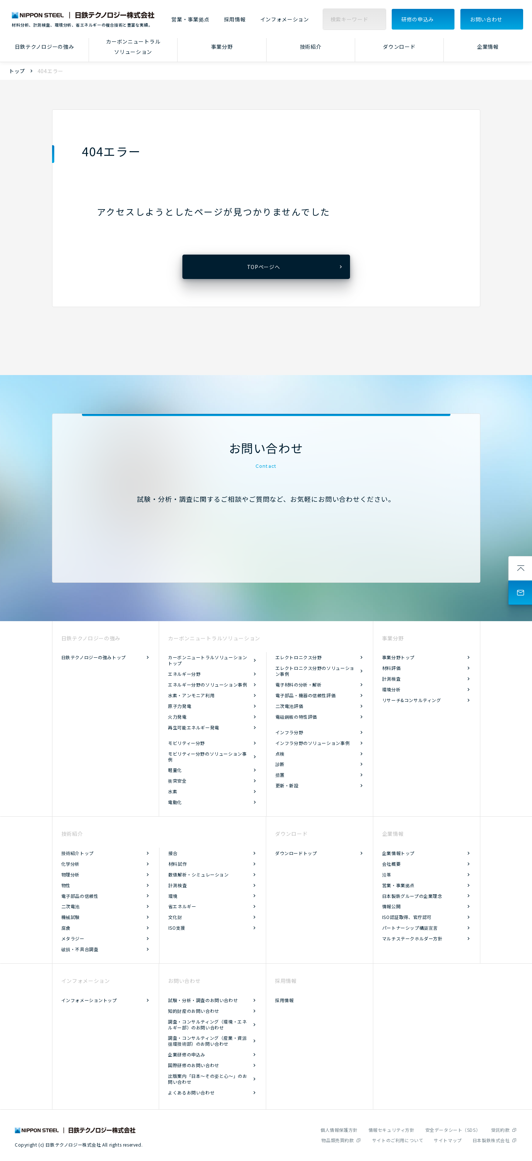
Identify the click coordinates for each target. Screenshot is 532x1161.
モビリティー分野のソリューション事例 (207, 756)
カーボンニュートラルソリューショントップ (207, 660)
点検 (280, 753)
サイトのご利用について (397, 1140)
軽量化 (175, 770)
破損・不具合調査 (80, 949)
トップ (17, 71)
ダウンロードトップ (296, 853)
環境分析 (391, 689)
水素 (172, 791)
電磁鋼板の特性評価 (296, 717)
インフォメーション (284, 19)
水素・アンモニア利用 (191, 695)
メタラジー (73, 938)
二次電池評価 (289, 706)
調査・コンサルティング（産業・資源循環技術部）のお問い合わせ (207, 1041)
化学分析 (70, 864)
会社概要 (391, 864)
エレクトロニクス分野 (298, 657)
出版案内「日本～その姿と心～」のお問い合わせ (207, 1079)
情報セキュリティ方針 (391, 1130)
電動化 (175, 802)
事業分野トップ (398, 657)
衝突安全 (177, 780)
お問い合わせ (486, 19)
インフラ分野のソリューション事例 (312, 743)
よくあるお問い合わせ (191, 1092)
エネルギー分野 (184, 674)
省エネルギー (182, 906)
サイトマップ (448, 1140)
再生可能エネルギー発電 (193, 727)
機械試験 (70, 917)
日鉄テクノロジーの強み (44, 46)
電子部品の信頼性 (80, 896)
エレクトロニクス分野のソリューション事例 (314, 671)
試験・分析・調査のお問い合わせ (203, 1000)
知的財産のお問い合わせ (193, 1011)
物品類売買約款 (337, 1140)
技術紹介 (311, 46)
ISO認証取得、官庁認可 (407, 917)
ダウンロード (399, 46)
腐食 (66, 928)
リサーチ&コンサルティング (411, 700)
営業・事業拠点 (190, 19)
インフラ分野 (289, 732)
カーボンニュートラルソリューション (133, 46)
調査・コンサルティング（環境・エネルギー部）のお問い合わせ (207, 1024)
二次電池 (70, 906)
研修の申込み (417, 19)
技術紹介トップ (77, 853)
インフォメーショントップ (89, 1000)
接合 (173, 853)
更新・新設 (287, 785)
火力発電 (177, 717)
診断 (280, 764)
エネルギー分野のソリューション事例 (207, 684)
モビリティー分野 (186, 743)
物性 (66, 885)
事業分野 (222, 46)
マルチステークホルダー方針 (412, 938)
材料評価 (391, 668)
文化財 (175, 917)
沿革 (386, 874)
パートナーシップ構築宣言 (410, 928)
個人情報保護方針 (339, 1130)
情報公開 (391, 906)
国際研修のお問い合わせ (193, 1065)
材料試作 (177, 864)
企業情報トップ (398, 853)
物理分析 (70, 874)
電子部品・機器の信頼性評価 (305, 695)
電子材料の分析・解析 (298, 684)
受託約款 (500, 1130)
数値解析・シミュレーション (198, 874)
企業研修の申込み (186, 1054)
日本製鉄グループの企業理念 (412, 896)
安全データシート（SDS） (453, 1130)
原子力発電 (179, 706)
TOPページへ (263, 266)
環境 (173, 896)
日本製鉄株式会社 (491, 1140)
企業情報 (488, 46)
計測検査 (391, 678)
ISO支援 (176, 928)
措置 (280, 775)
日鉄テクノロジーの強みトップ (93, 657)
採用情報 (235, 19)
